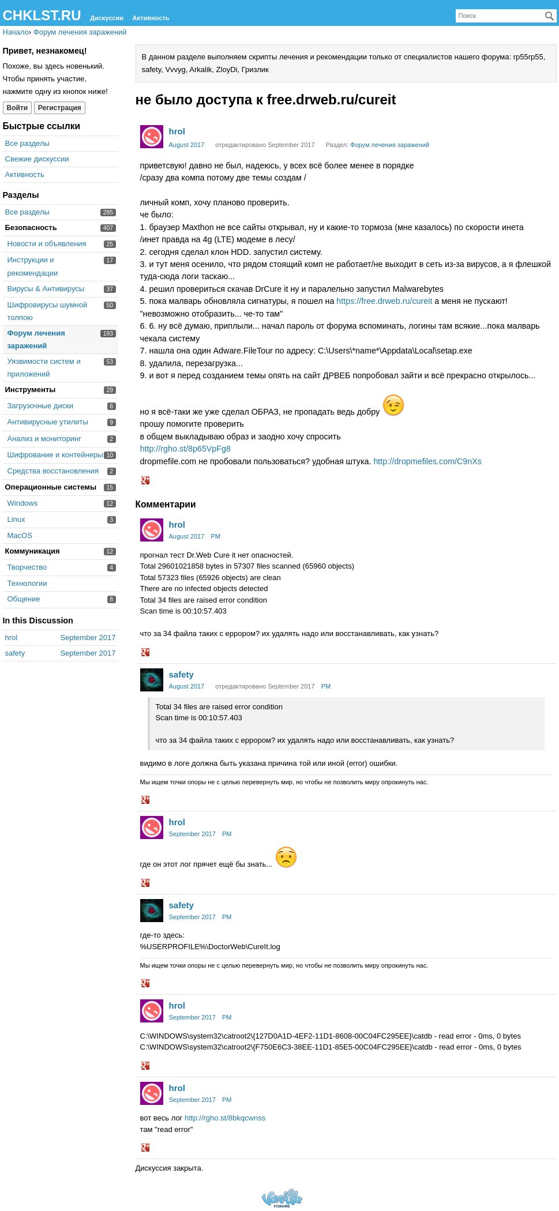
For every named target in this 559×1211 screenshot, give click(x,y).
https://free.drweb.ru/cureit (384, 301)
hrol (177, 131)
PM (215, 536)
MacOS (19, 535)
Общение (23, 599)
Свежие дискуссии (37, 159)
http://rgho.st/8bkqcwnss (225, 1118)
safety (181, 674)
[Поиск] (549, 16)
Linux (16, 519)
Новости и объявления (47, 243)
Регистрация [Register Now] (59, 108)
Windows (22, 503)
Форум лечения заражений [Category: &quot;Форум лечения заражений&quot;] (389, 144)
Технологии (27, 583)
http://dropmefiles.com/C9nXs (427, 461)
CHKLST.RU (42, 15)
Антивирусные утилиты (47, 422)
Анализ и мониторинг (44, 438)
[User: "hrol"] (151, 136)
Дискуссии (106, 17)
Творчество (27, 567)
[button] (146, 481)
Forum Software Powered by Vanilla (282, 1198)
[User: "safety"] (151, 679)
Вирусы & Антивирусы (46, 288)
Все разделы (27, 143)
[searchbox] (506, 15)
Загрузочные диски (40, 405)
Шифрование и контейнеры (55, 454)
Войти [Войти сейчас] (17, 108)
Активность (151, 17)
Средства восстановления (53, 471)
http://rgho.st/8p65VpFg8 (185, 448)
